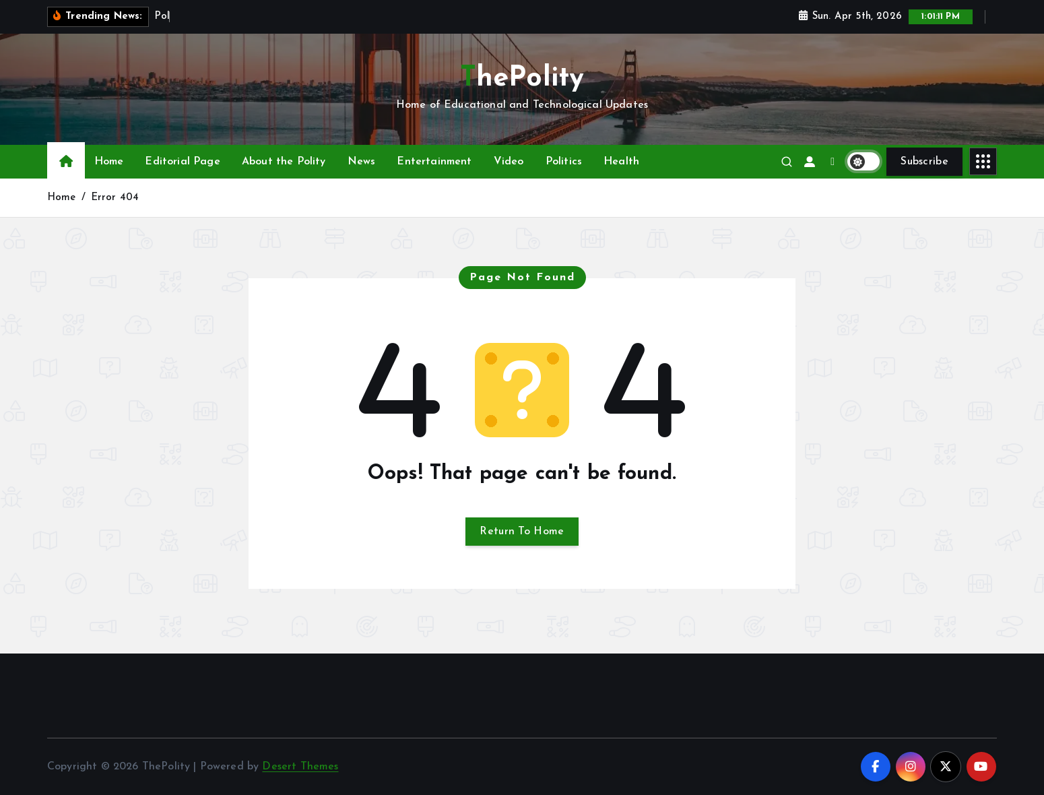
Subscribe (924, 161)
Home (109, 161)
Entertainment (434, 161)
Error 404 (115, 198)
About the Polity (284, 161)
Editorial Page (182, 161)
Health (621, 161)
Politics (564, 161)
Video (509, 161)
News (362, 161)
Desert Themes (300, 766)
